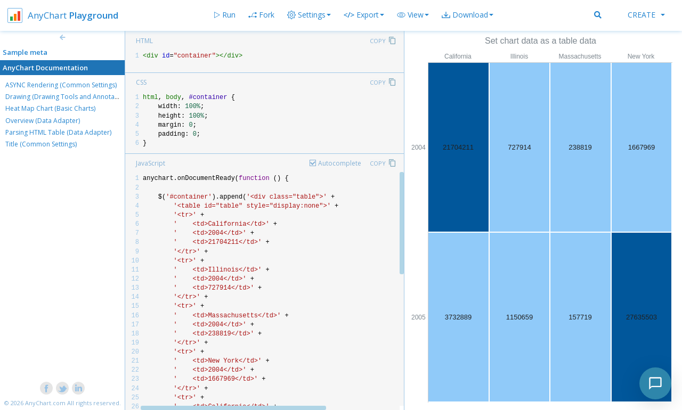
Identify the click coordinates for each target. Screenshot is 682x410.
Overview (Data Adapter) (42, 120)
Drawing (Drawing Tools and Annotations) (68, 96)
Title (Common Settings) (41, 144)
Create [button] (646, 15)
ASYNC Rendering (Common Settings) (61, 84)
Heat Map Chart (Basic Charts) (50, 108)
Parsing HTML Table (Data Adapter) (58, 132)
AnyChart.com (45, 403)
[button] (413, 15)
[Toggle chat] (655, 383)
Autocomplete (339, 163)
